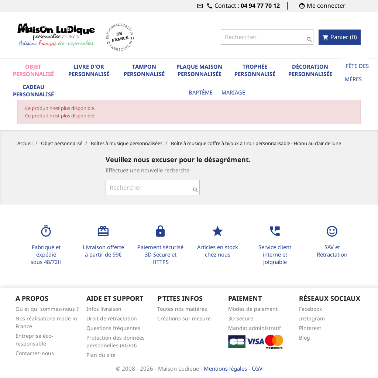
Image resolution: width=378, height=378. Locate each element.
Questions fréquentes (113, 327)
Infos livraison (103, 308)
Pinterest (310, 327)
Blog (304, 337)
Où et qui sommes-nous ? (47, 308)
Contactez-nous (35, 353)
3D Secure (240, 318)
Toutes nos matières (182, 308)
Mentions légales (226, 368)
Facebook (310, 308)
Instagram (312, 318)
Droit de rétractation (111, 318)
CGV (257, 368)
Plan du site (101, 354)
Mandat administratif (254, 327)
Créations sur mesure (184, 318)
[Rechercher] (267, 37)
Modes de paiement (253, 308)
